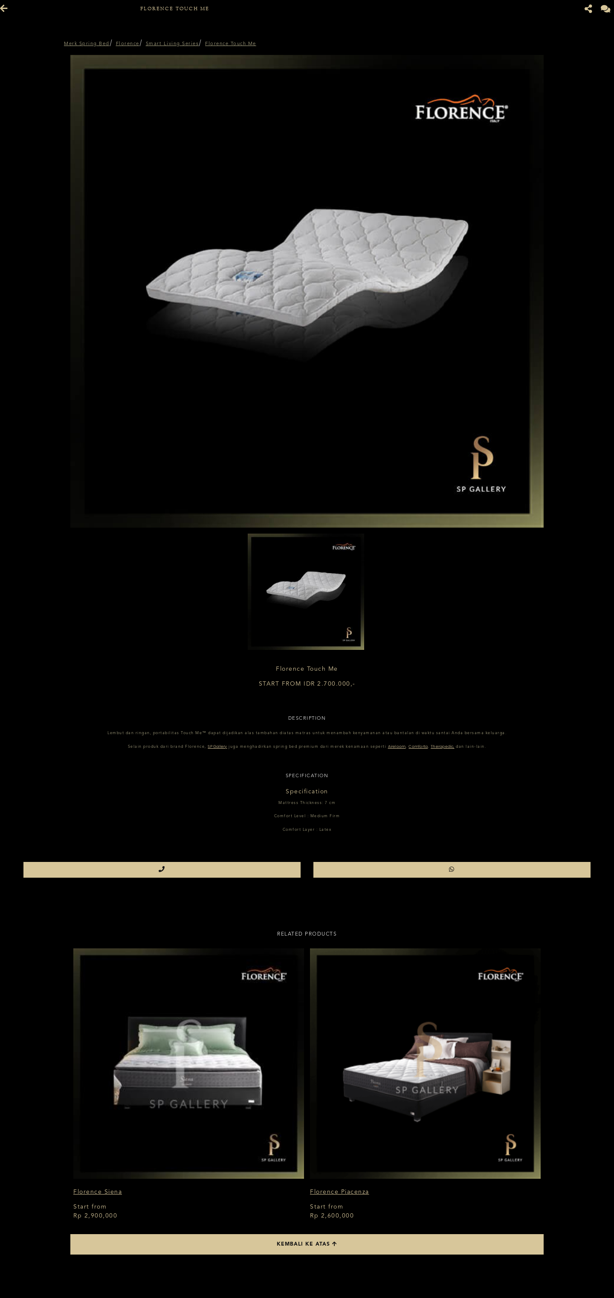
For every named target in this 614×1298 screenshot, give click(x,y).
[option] (307, 291)
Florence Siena (97, 1192)
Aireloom (397, 746)
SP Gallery (217, 746)
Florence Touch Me (230, 44)
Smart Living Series (172, 44)
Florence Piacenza (339, 1192)
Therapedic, (442, 746)
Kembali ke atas (307, 1244)
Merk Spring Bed (87, 44)
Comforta (418, 746)
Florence (127, 44)
